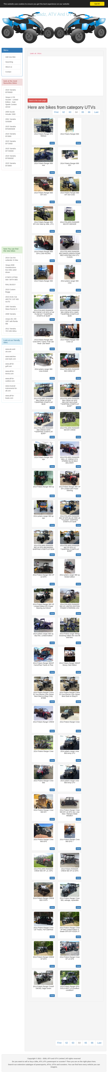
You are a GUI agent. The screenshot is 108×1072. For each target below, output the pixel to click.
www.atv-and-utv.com (10, 350)
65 (83, 112)
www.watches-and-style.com (10, 358)
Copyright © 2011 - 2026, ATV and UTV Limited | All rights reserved (54, 1058)
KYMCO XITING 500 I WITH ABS (11, 278)
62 (63, 112)
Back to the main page (37, 100)
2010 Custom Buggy (10, 291)
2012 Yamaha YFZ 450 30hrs (11, 330)
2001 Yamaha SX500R (10, 120)
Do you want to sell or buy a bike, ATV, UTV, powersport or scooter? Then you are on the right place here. (54, 1061)
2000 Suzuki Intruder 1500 (10, 113)
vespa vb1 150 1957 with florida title (11, 321)
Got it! (97, 4)
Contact (8, 72)
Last (96, 112)
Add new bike (10, 57)
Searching (9, 62)
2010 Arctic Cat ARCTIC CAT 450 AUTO (12, 299)
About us (8, 67)
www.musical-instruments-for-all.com (11, 388)
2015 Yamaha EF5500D (10, 91)
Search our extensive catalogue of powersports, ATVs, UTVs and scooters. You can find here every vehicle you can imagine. (54, 1066)
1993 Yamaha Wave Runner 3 (11, 308)
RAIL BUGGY (10, 285)
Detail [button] (52, 143)
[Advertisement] (12, 209)
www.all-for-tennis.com (9, 372)
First (56, 112)
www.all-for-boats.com (9, 397)
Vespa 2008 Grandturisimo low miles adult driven (10, 268)
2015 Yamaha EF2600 (10, 135)
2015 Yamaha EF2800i (10, 164)
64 (76, 112)
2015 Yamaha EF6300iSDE (10, 128)
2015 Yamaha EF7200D (10, 142)
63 (70, 112)
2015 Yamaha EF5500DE (10, 157)
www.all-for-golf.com (9, 365)
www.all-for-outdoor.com (10, 380)
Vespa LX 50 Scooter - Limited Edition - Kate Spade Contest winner (11, 102)
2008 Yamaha (10, 314)
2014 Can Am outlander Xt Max (11, 259)
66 (89, 112)
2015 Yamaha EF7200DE (10, 150)
